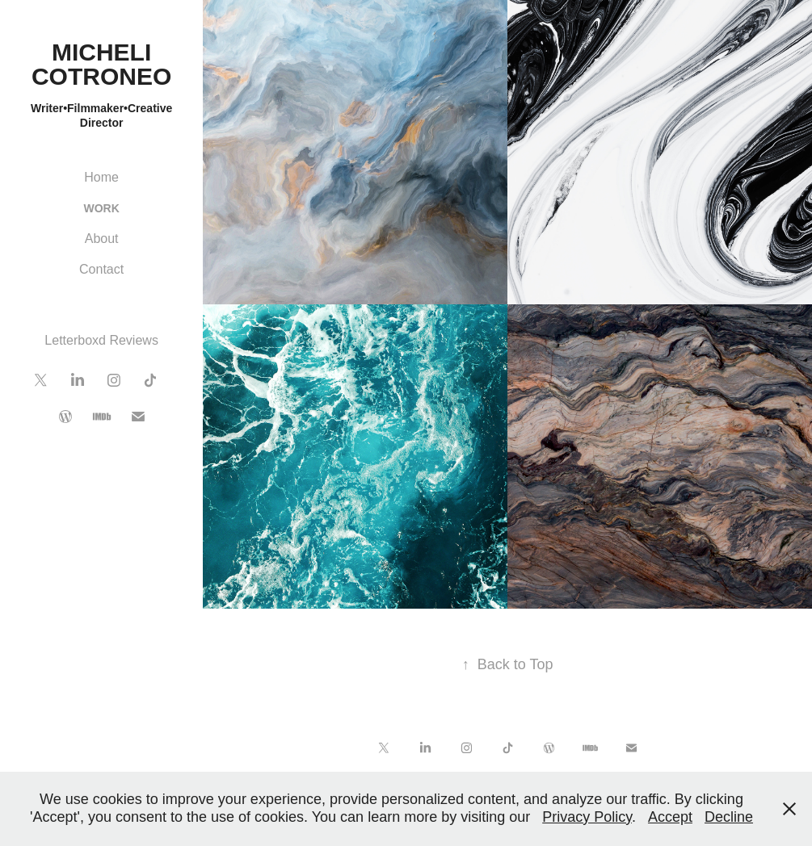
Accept (670, 817)
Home (101, 177)
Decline (729, 817)
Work (101, 208)
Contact (101, 269)
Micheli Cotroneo (101, 64)
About (102, 238)
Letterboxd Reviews (101, 340)
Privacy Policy (587, 817)
